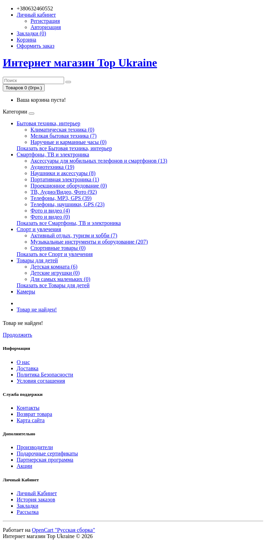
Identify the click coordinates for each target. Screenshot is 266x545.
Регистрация (45, 21)
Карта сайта (31, 420)
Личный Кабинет (37, 493)
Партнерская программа (45, 460)
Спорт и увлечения (39, 229)
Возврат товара (34, 414)
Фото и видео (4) (50, 211)
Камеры (26, 291)
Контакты (28, 408)
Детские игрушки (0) (55, 273)
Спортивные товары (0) (58, 248)
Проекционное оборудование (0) (68, 186)
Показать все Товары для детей (53, 285)
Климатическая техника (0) (62, 130)
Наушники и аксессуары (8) (63, 173)
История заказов (36, 499)
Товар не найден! (37, 309)
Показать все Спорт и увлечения (55, 254)
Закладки (27, 506)
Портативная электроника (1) (64, 179)
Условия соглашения (41, 381)
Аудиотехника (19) (52, 167)
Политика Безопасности (45, 375)
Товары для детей (37, 260)
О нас (23, 362)
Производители (35, 447)
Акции (24, 466)
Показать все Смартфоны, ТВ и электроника (69, 223)
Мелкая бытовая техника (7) (63, 136)
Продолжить (17, 335)
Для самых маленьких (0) (60, 279)
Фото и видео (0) (50, 217)
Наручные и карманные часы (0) (68, 142)
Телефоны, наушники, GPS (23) (67, 204)
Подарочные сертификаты (47, 453)
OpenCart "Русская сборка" (63, 530)
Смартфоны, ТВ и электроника (53, 154)
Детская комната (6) (53, 267)
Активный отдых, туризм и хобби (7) (73, 235)
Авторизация (45, 27)
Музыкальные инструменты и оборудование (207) (89, 242)
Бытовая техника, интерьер (48, 123)
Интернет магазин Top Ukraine (80, 62)
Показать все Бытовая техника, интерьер (64, 148)
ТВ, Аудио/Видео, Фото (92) (63, 192)
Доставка (27, 368)
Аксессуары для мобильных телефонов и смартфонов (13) (98, 161)
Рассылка (28, 512)
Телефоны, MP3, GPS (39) (60, 198)
